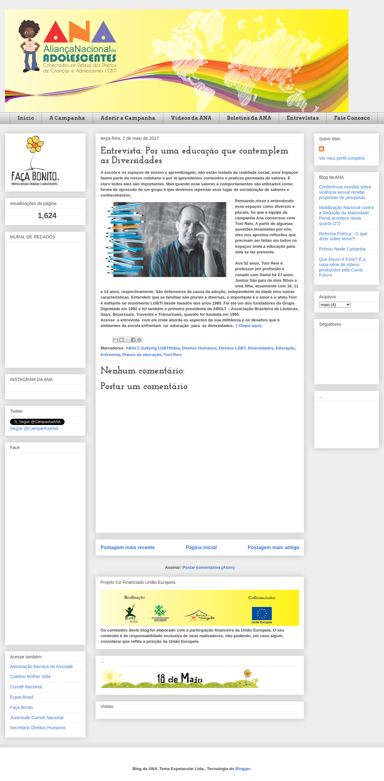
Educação (285, 348)
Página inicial (201, 547)
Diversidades (260, 348)
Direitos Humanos (199, 348)
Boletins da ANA (249, 118)
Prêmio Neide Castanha (342, 249)
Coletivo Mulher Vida (30, 676)
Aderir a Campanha (128, 118)
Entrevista (110, 354)
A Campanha (67, 118)
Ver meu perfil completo (342, 158)
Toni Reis (173, 354)
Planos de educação (141, 354)
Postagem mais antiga (273, 547)
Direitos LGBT (232, 348)
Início (25, 118)
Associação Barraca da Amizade (41, 666)
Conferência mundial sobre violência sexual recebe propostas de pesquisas (345, 192)
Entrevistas (303, 118)
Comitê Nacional (26, 686)
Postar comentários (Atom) (208, 567)
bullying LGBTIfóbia (160, 348)
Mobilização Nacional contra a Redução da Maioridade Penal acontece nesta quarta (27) (346, 215)
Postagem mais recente (128, 547)
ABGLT (132, 348)
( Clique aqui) (249, 325)
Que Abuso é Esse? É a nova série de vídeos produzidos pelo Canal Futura (342, 267)
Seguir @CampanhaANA (34, 428)
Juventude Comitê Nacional (36, 717)
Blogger (242, 768)
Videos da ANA (191, 118)
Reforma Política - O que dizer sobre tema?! (343, 236)
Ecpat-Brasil (21, 697)
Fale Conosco (352, 118)
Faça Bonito (21, 707)
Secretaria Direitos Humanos (38, 727)
